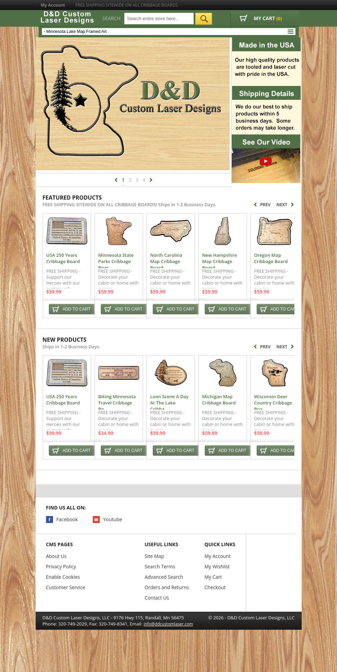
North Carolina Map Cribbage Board (195, 266)
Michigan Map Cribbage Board (263, 415)
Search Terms (160, 582)
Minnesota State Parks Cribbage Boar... (134, 266)
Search (112, 18)
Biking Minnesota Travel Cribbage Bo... (136, 415)
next (151, 180)
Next (284, 205)
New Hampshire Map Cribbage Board (260, 266)
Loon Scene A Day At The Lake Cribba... (196, 415)
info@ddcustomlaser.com (168, 640)
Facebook (67, 535)
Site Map (155, 571)
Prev (262, 204)
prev (116, 180)
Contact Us (157, 613)
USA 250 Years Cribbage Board (72, 266)
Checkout (215, 603)
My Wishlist (217, 582)
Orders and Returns (167, 603)
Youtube (112, 535)
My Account (53, 5)
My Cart (213, 592)
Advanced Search (164, 592)
